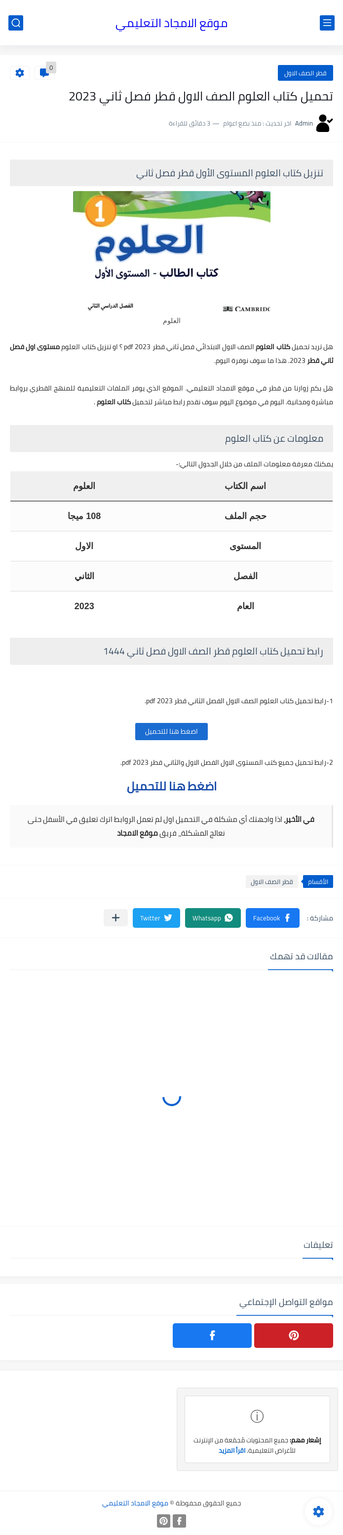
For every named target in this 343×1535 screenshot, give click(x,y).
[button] (273, 918)
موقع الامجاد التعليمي (171, 23)
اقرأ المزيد (232, 1450)
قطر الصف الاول (305, 73)
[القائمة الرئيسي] (327, 23)
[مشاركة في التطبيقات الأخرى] (116, 917)
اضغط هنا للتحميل (171, 731)
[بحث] (15, 23)
